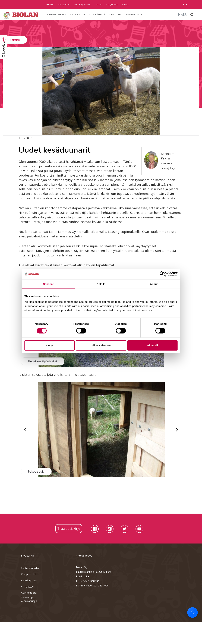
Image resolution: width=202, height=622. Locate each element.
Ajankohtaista (133, 14)
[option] (101, 91)
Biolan (51, 4)
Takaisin (15, 40)
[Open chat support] (192, 612)
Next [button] (176, 429)
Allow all (152, 345)
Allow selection (101, 345)
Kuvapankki (64, 4)
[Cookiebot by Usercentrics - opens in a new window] (162, 274)
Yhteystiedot (112, 4)
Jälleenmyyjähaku (82, 4)
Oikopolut (3, 49)
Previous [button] (25, 429)
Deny (49, 345)
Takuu (98, 4)
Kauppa (125, 4)
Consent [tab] (48, 283)
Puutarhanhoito (55, 14)
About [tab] (154, 283)
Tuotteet (116, 14)
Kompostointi (77, 14)
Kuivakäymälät (98, 14)
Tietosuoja (27, 597)
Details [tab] (101, 283)
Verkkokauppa (29, 601)
